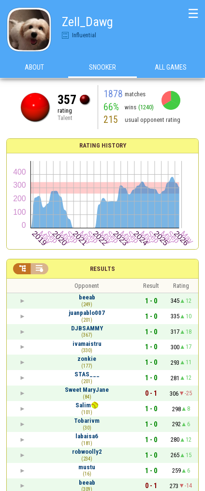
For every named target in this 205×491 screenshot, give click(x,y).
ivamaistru (87, 343)
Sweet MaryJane (87, 389)
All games (171, 67)
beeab (87, 297)
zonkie (86, 358)
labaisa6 (86, 436)
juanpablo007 (87, 312)
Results (102, 268)
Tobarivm (87, 420)
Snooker (102, 67)
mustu (86, 467)
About (34, 67)
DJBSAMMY (87, 328)
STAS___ (87, 374)
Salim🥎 (87, 405)
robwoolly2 (87, 451)
